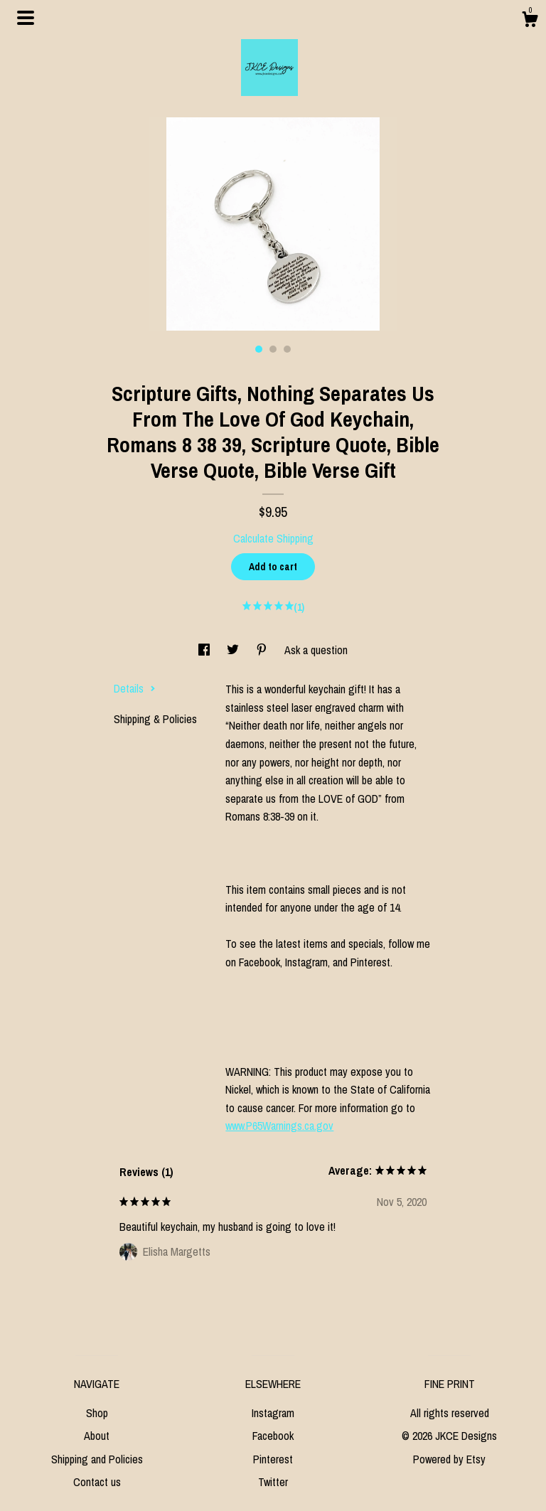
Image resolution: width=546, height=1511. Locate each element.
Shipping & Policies (155, 719)
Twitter (273, 1482)
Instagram (273, 1413)
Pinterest (273, 1459)
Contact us (97, 1482)
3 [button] (287, 349)
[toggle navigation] (25, 18)
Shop (97, 1413)
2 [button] (273, 349)
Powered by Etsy (449, 1459)
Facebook (273, 1435)
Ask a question (316, 650)
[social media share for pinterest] (263, 650)
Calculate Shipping (273, 538)
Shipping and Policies (97, 1459)
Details (135, 688)
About (96, 1435)
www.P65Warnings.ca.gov (279, 1125)
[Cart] (529, 21)
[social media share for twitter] (234, 650)
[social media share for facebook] (205, 650)
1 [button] (258, 349)
